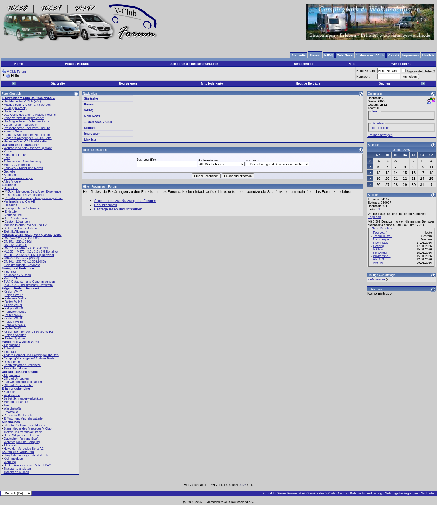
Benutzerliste (303, 63)
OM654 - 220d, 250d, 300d (22, 238)
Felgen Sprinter (15, 335)
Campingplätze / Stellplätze (22, 365)
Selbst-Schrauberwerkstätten (23, 398)
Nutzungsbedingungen (401, 493)
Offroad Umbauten (16, 378)
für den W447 (13, 291)
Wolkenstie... (382, 256)
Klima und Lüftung (16, 154)
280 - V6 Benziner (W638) (21, 258)
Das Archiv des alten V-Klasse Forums (30, 114)
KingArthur (380, 252)
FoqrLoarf (385, 127)
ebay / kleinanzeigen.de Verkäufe (26, 455)
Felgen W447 (14, 295)
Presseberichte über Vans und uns (27, 128)
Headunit (11, 204)
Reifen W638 (14, 328)
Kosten (8, 151)
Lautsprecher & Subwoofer (23, 208)
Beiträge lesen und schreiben (118, 209)
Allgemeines (11, 345)
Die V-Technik (13, 111)
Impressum (92, 133)
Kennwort (362, 76)
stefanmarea (376, 279)
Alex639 (378, 259)
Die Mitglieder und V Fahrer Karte (26, 121)
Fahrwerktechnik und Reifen (23, 381)
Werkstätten (12, 395)
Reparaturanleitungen (18, 178)
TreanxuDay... (382, 236)
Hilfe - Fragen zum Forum (100, 186)
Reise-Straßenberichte (19, 415)
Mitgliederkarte (212, 83)
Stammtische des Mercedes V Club (28, 428)
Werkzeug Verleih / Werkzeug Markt (28, 148)
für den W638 (13, 318)
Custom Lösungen (17, 221)
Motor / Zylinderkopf (17, 164)
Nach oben (428, 493)
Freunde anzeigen (380, 135)
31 (378, 209)
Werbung (10, 462)
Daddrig (378, 246)
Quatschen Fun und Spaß (21, 438)
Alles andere (11, 445)
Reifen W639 (14, 315)
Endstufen (12, 211)
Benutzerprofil (105, 205)
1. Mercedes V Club (98, 122)
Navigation (11, 188)
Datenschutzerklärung (366, 493)
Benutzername (366, 70)
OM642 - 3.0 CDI (15, 245)
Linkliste (90, 139)
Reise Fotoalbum (15, 368)
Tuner (7, 405)
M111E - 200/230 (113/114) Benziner (29, 255)
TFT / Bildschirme (17, 218)
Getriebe (9, 171)
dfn (374, 127)
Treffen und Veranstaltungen (23, 431)
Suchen (384, 83)
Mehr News (92, 116)
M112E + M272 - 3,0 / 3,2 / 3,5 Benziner (31, 251)
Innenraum (11, 271)
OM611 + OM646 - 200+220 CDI (26, 248)
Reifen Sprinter (15, 338)
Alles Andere (12, 181)
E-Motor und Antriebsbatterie (23, 418)
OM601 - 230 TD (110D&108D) (25, 261)
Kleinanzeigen (13, 458)
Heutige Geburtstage (381, 275)
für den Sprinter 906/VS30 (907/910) (28, 331)
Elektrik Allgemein (16, 231)
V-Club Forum (16, 71)
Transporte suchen (16, 472)
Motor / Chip (12, 278)
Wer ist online (401, 63)
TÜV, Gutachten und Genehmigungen (29, 281)
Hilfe (351, 63)
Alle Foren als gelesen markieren (194, 63)
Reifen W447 (14, 301)
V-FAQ (88, 110)
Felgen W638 (14, 321)
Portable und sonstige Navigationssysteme (34, 198)
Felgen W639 (14, 308)
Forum (89, 104)
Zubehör (9, 348)
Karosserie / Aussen (17, 275)
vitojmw (378, 262)
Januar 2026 (401, 149)
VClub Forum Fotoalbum (20, 124)
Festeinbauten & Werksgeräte (25, 194)
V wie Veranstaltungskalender (24, 118)
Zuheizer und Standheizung (22, 161)
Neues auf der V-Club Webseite (25, 141)
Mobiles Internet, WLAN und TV (25, 224)
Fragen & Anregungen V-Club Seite (28, 138)
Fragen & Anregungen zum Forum (27, 134)
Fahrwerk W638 (15, 325)
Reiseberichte (13, 361)
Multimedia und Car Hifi (19, 201)
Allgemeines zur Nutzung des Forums (125, 201)
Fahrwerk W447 (15, 298)
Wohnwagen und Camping (22, 442)
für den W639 (13, 305)
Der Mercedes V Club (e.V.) (22, 101)
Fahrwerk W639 (15, 311)
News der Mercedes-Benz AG (24, 448)
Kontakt (90, 127)
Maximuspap (381, 239)
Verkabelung (13, 214)
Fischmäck (380, 242)
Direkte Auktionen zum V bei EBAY (27, 465)
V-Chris (378, 249)
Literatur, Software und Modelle (25, 425)
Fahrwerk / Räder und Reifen (23, 168)
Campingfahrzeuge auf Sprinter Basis (29, 358)
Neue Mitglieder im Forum (21, 435)
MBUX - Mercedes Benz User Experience (33, 191)
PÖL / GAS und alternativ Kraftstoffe (28, 285)
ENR (7, 158)
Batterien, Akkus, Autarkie (21, 228)
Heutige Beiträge (77, 63)
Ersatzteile (11, 411)
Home (18, 63)
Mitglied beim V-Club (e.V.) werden (27, 104)
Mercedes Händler (16, 401)
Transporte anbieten (17, 468)
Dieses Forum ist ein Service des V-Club (305, 493)
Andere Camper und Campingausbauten (31, 355)
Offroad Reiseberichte (18, 385)
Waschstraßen (13, 408)
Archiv (342, 493)
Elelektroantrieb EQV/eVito (22, 265)
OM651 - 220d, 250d (18, 241)
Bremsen (10, 174)
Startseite (58, 83)
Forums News (13, 131)
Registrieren (128, 83)
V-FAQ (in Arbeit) (15, 108)
